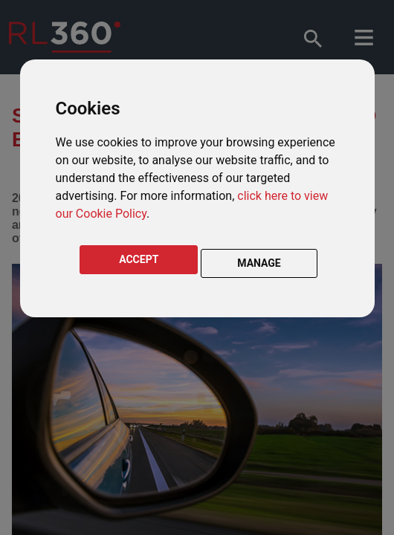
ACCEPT (138, 259)
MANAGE (259, 263)
